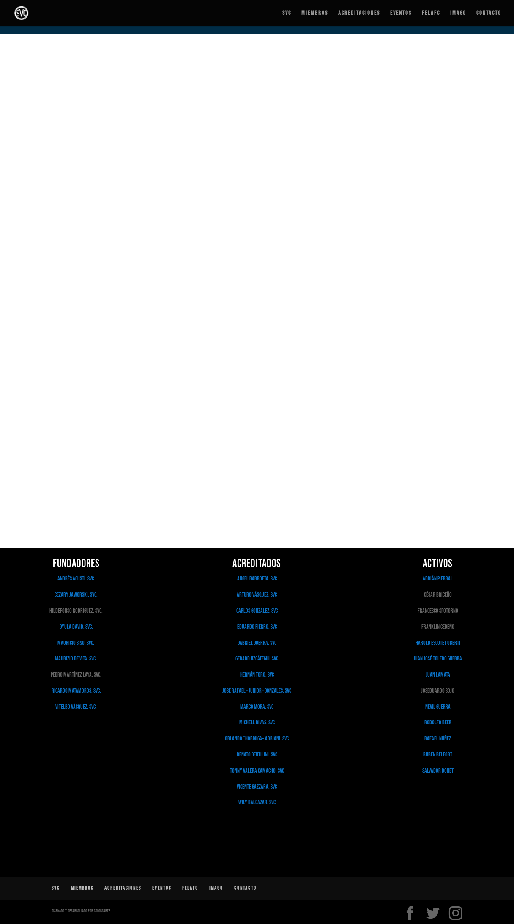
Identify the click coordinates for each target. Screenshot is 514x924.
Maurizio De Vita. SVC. (76, 658)
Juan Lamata (438, 674)
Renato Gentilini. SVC (257, 754)
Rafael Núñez (437, 738)
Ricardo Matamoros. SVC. (76, 690)
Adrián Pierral (438, 578)
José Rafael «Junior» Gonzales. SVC (256, 690)
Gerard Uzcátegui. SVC (256, 658)
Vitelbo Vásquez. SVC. (76, 706)
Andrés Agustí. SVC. (76, 578)
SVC (286, 13)
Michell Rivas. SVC (257, 722)
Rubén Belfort (437, 754)
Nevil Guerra (438, 706)
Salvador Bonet (438, 770)
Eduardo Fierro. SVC (257, 626)
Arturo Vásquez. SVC (257, 594)
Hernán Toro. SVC (257, 674)
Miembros (314, 13)
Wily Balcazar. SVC (257, 802)
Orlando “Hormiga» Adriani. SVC (257, 738)
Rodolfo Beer (437, 722)
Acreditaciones (359, 13)
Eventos (401, 13)
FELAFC (431, 13)
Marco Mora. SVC (256, 706)
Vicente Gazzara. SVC (257, 786)
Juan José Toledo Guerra (437, 658)
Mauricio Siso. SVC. (76, 642)
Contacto (488, 13)
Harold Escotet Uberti (438, 642)
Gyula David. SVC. (76, 626)
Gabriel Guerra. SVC (257, 642)
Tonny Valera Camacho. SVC (257, 770)
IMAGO (458, 13)
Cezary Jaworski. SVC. (76, 594)
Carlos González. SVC (257, 610)
